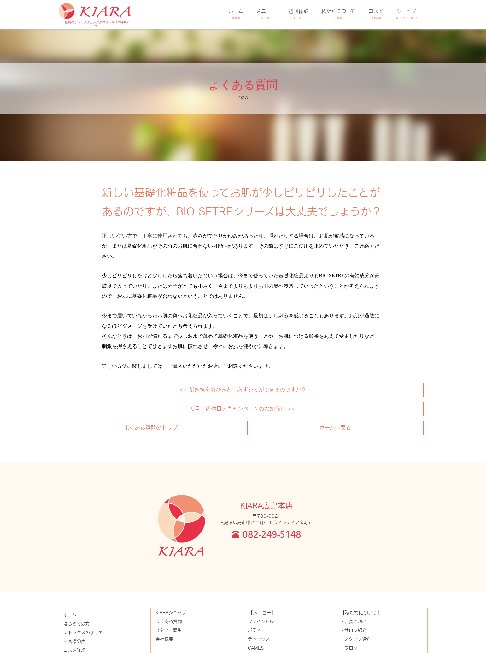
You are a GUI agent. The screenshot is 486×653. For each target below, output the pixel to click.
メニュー (266, 14)
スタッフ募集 (168, 630)
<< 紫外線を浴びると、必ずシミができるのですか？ (243, 389)
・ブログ (349, 647)
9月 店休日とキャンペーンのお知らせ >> (243, 408)
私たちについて (338, 14)
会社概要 (164, 639)
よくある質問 (168, 621)
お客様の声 (74, 641)
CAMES (256, 647)
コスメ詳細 (74, 650)
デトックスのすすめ (83, 632)
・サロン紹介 (353, 630)
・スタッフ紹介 (355, 639)
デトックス (259, 639)
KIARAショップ (170, 612)
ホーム (236, 14)
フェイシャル (261, 621)
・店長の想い (353, 621)
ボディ (254, 630)
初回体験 (298, 14)
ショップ (406, 14)
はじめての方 (76, 623)
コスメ (376, 14)
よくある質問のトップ (151, 427)
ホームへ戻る (335, 427)
